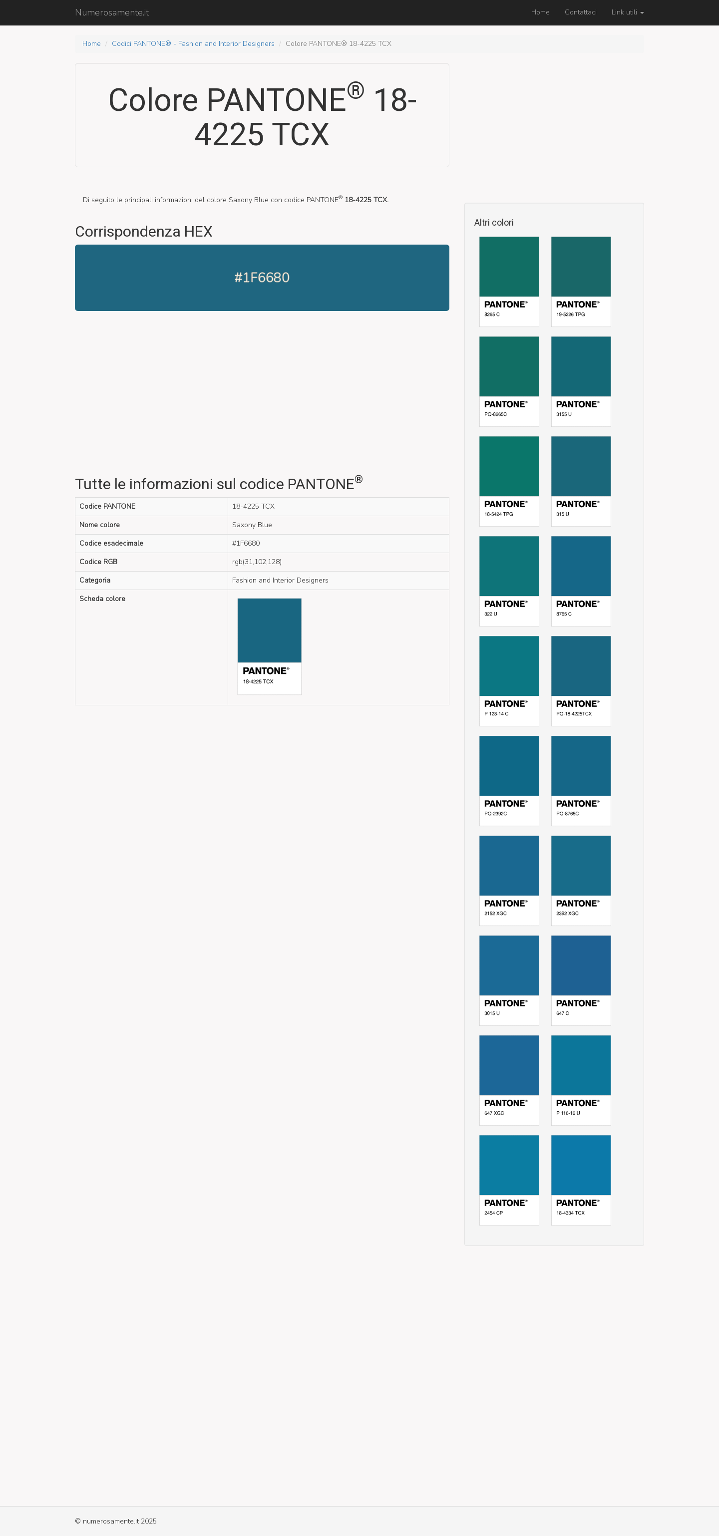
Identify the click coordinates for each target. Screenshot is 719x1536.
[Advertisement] (262, 396)
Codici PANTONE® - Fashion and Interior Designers (193, 43)
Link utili (628, 12)
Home (540, 12)
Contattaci (581, 12)
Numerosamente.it (112, 12)
